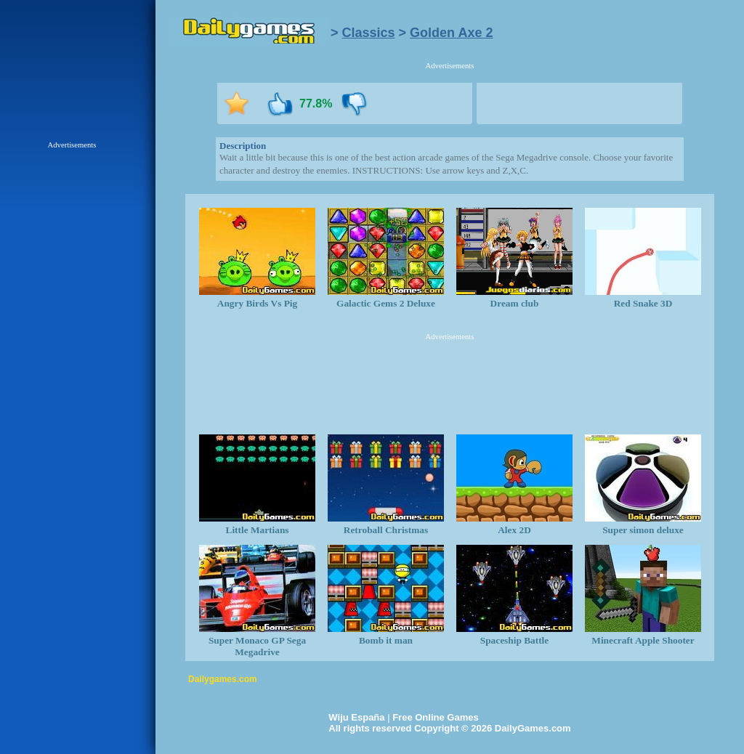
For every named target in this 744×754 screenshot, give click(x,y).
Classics (368, 32)
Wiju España (356, 717)
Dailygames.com (222, 679)
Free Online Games (435, 717)
